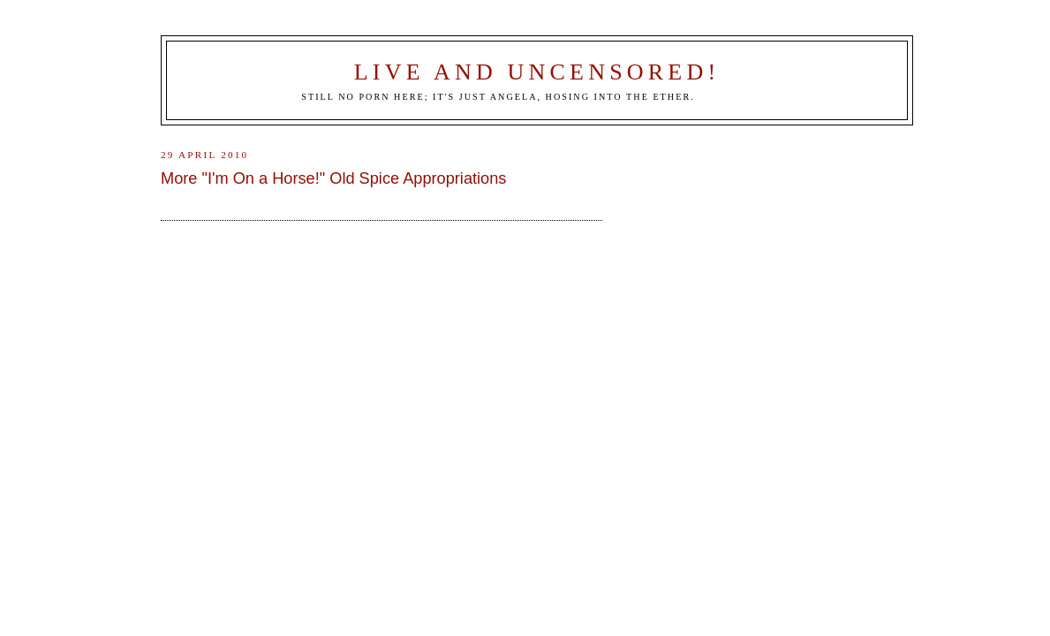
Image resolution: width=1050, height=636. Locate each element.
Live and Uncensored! (537, 72)
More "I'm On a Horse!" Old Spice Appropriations (333, 178)
